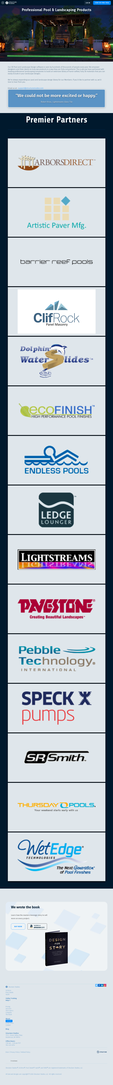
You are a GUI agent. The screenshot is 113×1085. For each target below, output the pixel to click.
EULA (7, 1052)
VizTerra (8, 990)
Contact (8, 1025)
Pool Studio (9, 992)
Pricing (8, 1007)
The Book (9, 1015)
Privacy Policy (15, 1052)
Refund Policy (25, 1052)
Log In (88, 3)
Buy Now (18, 926)
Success (8, 1009)
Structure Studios (13, 987)
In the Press (10, 1023)
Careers (9, 1021)
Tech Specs (9, 1011)
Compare (9, 1013)
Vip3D (7, 994)
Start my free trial (102, 3)
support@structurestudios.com (30, 88)
